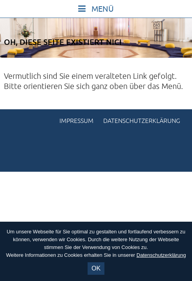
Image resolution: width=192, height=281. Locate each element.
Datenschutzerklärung (141, 121)
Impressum (76, 121)
